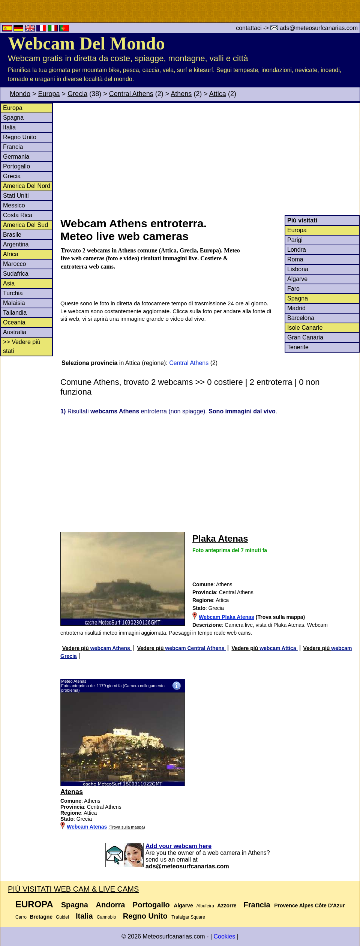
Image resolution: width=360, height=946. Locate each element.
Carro (21, 917)
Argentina (16, 244)
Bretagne (41, 917)
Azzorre (226, 905)
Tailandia (15, 312)
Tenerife (298, 347)
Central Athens (131, 94)
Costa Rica (17, 215)
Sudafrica (15, 273)
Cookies (224, 936)
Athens (181, 94)
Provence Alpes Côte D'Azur (309, 905)
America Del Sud (25, 225)
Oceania (14, 322)
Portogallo (16, 166)
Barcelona (300, 318)
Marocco (14, 264)
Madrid (296, 308)
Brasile (12, 234)
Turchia (13, 293)
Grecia (77, 94)
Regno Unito (19, 137)
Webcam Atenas (87, 827)
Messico (14, 205)
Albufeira (205, 905)
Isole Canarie (304, 327)
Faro (293, 288)
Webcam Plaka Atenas (226, 617)
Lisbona (297, 269)
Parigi (295, 240)
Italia (9, 127)
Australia (14, 332)
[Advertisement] (210, 159)
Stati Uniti (15, 195)
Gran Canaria (305, 337)
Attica (217, 94)
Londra (296, 249)
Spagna (13, 117)
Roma (295, 259)
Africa (10, 254)
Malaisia (14, 303)
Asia (9, 283)
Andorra (110, 905)
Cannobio (106, 917)
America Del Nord (26, 186)
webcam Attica (278, 648)
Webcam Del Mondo (86, 43)
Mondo (20, 94)
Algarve (297, 279)
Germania (16, 156)
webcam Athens (111, 648)
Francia (13, 147)
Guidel (62, 917)
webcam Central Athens (195, 648)
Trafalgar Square (188, 917)
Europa (49, 94)
